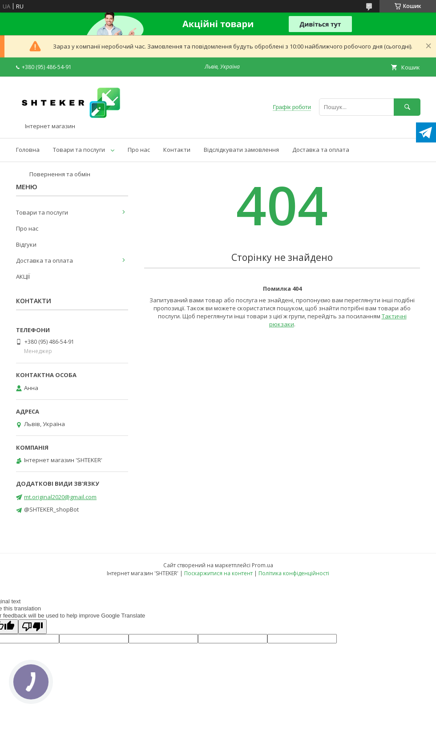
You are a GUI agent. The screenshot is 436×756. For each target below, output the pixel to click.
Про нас (139, 150)
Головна (28, 150)
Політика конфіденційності (293, 573)
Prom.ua (262, 565)
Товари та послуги (79, 150)
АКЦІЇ (23, 276)
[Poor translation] (32, 626)
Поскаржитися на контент (218, 573)
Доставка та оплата (320, 150)
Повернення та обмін (59, 174)
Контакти (176, 150)
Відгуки (26, 244)
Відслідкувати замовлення (241, 150)
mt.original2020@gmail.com (60, 496)
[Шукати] (407, 107)
